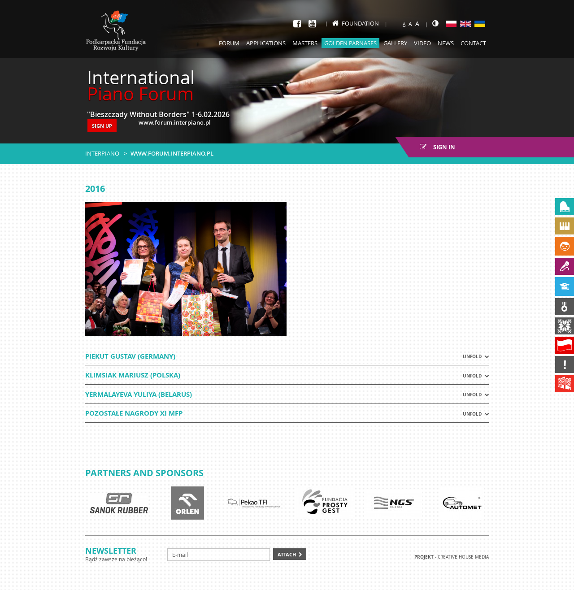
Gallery (395, 43)
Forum (229, 43)
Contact (473, 43)
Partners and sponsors (144, 473)
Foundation (355, 23)
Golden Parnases (350, 43)
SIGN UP (102, 125)
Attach (287, 554)
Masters (304, 43)
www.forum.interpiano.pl (171, 153)
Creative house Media (463, 557)
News (446, 43)
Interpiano (102, 153)
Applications (266, 43)
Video (422, 43)
